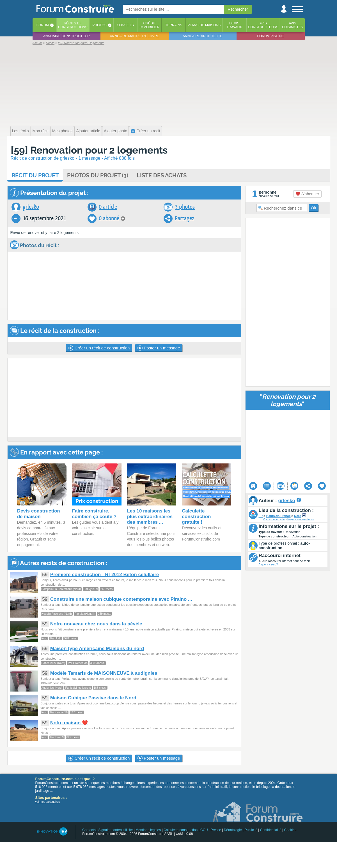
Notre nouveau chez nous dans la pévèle (96, 624)
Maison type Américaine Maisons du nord (97, 648)
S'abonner (307, 194)
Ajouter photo (115, 131)
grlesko (31, 207)
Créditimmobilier (150, 25)
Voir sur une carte (274, 519)
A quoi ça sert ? (268, 564)
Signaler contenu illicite (115, 830)
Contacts (88, 830)
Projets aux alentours (300, 519)
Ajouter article (88, 131)
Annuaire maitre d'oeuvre (134, 36)
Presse (216, 830)
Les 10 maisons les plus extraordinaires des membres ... (150, 516)
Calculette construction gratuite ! (196, 516)
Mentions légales (148, 830)
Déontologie (233, 830)
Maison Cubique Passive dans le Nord (93, 697)
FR (261, 516)
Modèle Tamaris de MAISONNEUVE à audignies (103, 673)
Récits (73, 25)
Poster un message (158, 348)
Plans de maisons (204, 25)
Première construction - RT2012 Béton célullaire (104, 574)
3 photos (185, 207)
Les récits (20, 131)
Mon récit (40, 131)
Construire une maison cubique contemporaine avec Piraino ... (121, 599)
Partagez (184, 218)
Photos (99, 25)
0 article (108, 207)
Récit (35, 175)
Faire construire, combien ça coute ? (94, 513)
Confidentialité (270, 830)
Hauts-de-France (278, 516)
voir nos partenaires (47, 801)
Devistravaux (234, 25)
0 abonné (109, 218)
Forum (42, 25)
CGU (204, 830)
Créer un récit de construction (99, 348)
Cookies (290, 830)
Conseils (125, 25)
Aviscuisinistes (292, 25)
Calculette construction (181, 830)
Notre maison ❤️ (69, 722)
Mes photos (62, 131)
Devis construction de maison (38, 513)
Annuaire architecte (202, 36)
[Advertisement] (169, 84)
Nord (297, 516)
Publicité (251, 830)
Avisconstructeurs (263, 25)
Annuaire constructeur (66, 36)
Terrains (173, 25)
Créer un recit (145, 131)
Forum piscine (270, 36)
